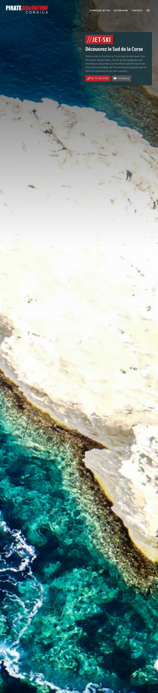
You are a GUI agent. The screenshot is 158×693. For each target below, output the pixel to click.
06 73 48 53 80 (97, 78)
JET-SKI (99, 39)
